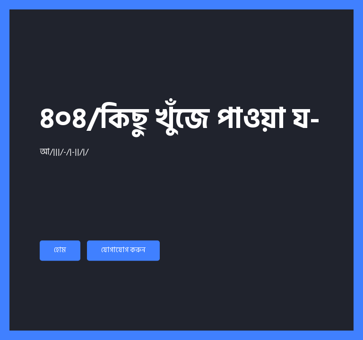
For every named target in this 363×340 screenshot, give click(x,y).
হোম (60, 250)
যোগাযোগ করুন (123, 250)
